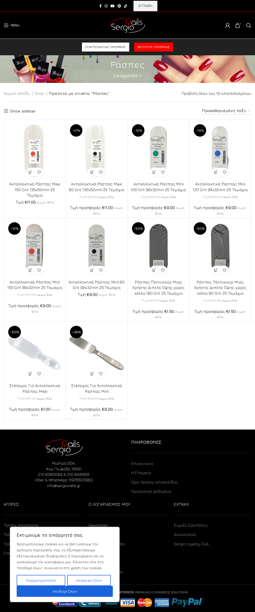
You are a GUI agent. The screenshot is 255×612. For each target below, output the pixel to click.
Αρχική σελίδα (17, 93)
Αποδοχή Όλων (65, 591)
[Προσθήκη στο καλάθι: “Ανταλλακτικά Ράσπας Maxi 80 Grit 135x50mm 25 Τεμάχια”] (92, 172)
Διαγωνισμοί (185, 534)
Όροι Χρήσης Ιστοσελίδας (154, 482)
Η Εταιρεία (141, 472)
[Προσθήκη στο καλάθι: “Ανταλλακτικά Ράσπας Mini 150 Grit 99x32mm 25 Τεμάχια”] (30, 270)
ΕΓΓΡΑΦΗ (145, 6)
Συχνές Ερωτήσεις (191, 525)
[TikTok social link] (125, 6)
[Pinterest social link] (119, 6)
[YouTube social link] (112, 6)
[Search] (249, 25)
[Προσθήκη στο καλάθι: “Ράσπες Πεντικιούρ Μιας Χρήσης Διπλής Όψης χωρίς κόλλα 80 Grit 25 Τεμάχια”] (215, 270)
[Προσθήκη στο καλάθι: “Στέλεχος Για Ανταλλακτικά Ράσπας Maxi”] (30, 373)
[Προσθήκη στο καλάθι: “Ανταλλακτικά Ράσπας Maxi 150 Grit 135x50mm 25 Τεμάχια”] (30, 172)
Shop (40, 93)
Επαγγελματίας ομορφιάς (105, 47)
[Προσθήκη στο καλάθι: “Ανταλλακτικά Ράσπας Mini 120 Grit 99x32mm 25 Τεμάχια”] (215, 172)
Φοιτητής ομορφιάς (154, 47)
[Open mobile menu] (11, 25)
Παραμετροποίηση (41, 580)
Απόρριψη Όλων (89, 580)
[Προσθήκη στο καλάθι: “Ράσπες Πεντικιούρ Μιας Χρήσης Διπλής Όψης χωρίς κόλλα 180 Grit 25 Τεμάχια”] (154, 270)
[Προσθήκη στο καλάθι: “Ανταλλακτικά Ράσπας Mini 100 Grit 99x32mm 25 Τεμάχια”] (154, 172)
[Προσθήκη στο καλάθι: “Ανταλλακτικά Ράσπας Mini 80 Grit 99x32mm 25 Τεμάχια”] (92, 270)
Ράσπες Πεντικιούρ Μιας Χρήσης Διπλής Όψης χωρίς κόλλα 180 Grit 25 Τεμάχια (158, 287)
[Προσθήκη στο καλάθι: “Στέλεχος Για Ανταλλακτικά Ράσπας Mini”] (92, 373)
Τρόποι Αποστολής (21, 525)
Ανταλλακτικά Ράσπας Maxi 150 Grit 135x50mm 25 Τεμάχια (35, 189)
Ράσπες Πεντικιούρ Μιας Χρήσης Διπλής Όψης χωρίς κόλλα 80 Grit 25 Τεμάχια (220, 287)
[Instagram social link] (106, 6)
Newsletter (98, 525)
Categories (125, 75)
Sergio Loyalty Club (191, 544)
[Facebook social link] (100, 6)
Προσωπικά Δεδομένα (151, 491)
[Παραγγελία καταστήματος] (226, 111)
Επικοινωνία (142, 463)
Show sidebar (23, 111)
